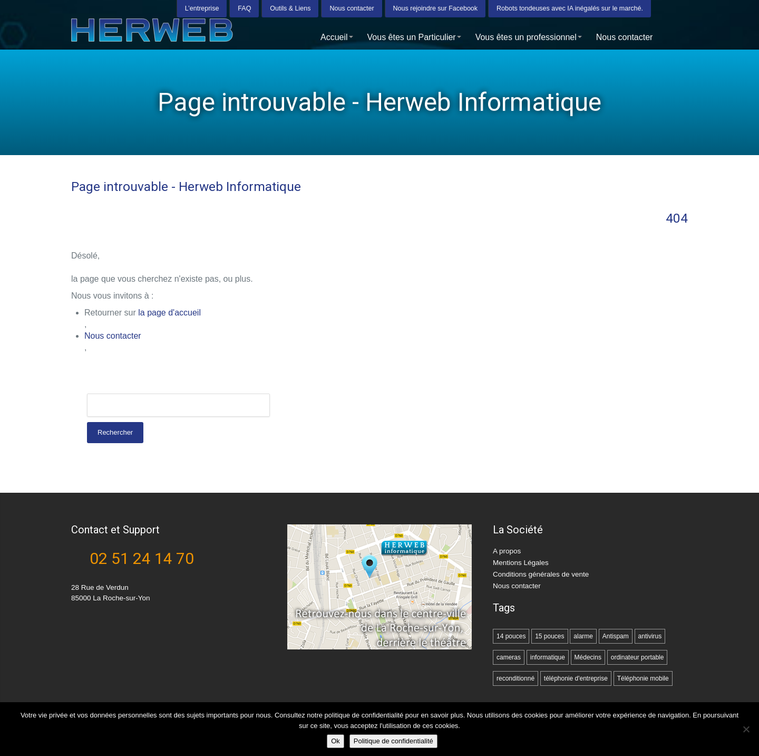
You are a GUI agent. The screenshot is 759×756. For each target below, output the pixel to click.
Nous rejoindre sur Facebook (435, 8)
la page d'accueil (169, 312)
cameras (509, 657)
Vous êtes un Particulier (414, 36)
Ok (335, 741)
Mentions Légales (521, 563)
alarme (583, 636)
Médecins (588, 657)
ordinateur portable (637, 657)
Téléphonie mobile (643, 678)
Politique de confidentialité (393, 741)
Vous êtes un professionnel (528, 36)
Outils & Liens (290, 8)
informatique (547, 657)
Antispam (615, 636)
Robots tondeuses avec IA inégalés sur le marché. (570, 8)
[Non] (746, 729)
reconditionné (515, 678)
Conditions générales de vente (541, 574)
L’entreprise (202, 8)
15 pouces (549, 636)
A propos (507, 551)
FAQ (244, 8)
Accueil (336, 36)
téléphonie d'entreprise (576, 678)
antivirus (650, 636)
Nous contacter (351, 8)
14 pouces (511, 636)
